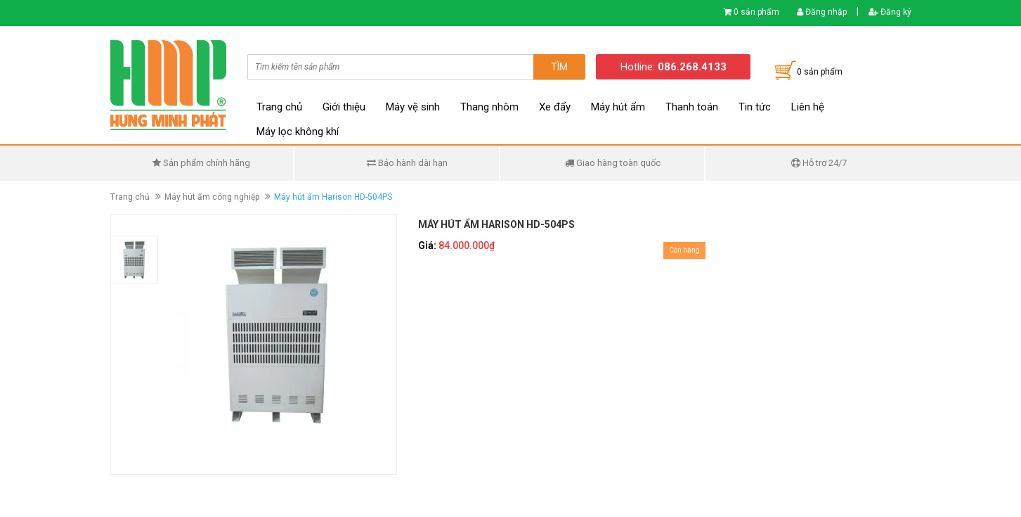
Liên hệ (807, 107)
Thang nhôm (489, 107)
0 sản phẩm (756, 12)
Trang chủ (279, 107)
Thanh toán (691, 107)
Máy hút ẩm (618, 107)
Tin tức (755, 107)
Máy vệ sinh (413, 107)
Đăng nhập (822, 12)
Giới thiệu (344, 107)
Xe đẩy (555, 107)
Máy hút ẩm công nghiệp (211, 197)
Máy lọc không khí (297, 131)
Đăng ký (890, 12)
